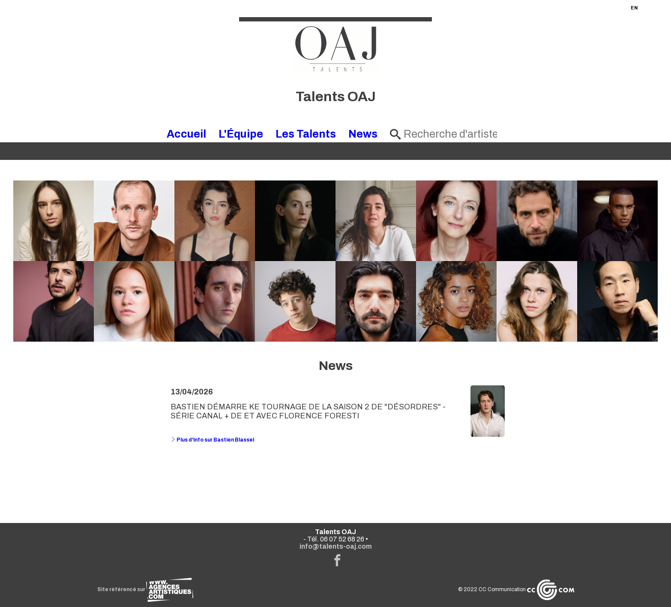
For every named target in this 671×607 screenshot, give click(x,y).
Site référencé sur (145, 589)
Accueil (186, 134)
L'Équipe (241, 134)
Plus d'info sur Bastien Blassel (212, 440)
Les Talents (306, 134)
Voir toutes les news (335, 474)
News (362, 134)
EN (634, 7)
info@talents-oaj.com (336, 546)
